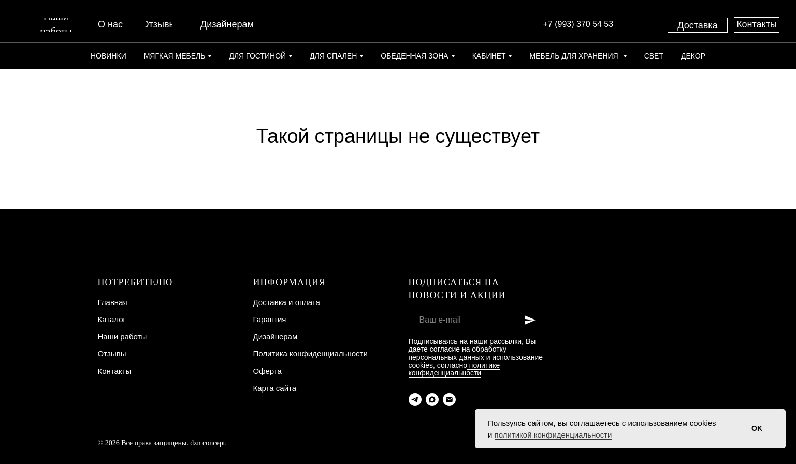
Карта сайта (275, 388)
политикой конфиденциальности (553, 434)
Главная (112, 302)
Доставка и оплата (286, 302)
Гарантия (269, 319)
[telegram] (415, 399)
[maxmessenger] (432, 399)
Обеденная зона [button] (414, 56)
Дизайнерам (275, 336)
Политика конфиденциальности (310, 353)
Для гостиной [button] (257, 56)
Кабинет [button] (489, 56)
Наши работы (122, 336)
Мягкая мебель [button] (175, 56)
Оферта (267, 371)
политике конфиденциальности (454, 369)
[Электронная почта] (449, 399)
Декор (693, 56)
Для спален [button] (333, 56)
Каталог (112, 319)
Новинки (108, 56)
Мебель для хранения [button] (574, 56)
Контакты (115, 371)
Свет (653, 56)
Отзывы (112, 353)
